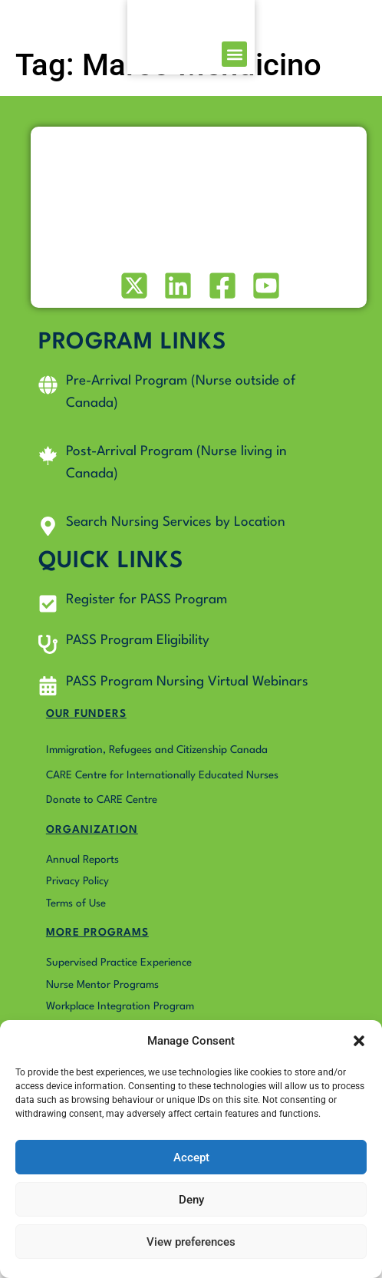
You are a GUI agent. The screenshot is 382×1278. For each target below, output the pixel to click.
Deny (191, 1200)
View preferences (191, 1242)
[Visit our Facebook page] (220, 292)
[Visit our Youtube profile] (265, 292)
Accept (191, 1157)
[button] (359, 1032)
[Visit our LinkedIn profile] (176, 292)
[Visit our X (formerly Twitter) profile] (132, 292)
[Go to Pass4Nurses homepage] (47, 24)
